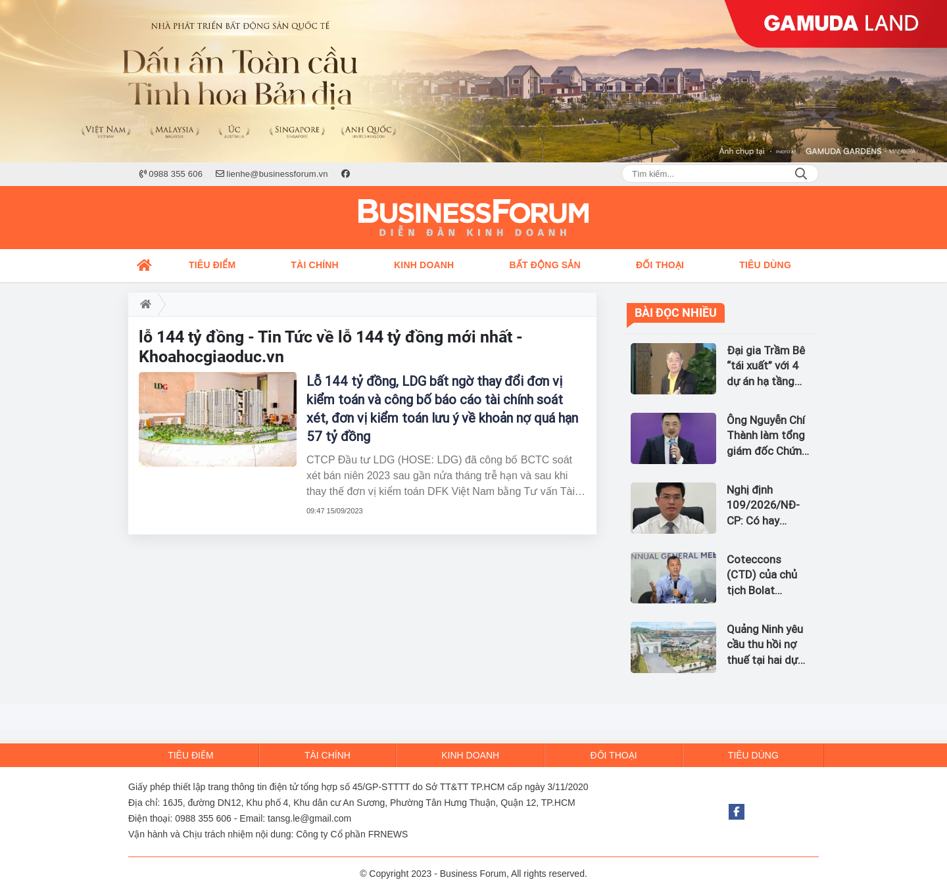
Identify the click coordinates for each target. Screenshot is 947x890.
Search (801, 173)
